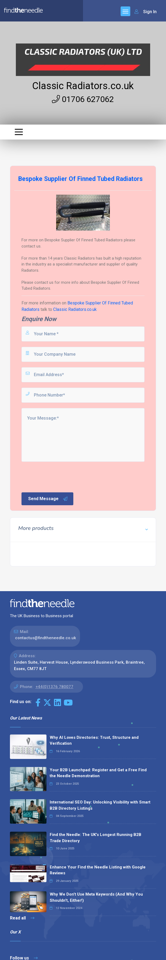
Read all (22, 918)
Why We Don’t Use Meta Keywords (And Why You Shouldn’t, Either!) (96, 897)
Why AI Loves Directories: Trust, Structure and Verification (94, 740)
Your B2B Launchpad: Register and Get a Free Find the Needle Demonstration (98, 773)
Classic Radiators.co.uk (83, 86)
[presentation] (61, 476)
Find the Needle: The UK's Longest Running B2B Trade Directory (95, 837)
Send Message (48, 498)
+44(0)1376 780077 (54, 686)
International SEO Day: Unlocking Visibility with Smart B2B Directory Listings (100, 805)
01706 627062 (83, 99)
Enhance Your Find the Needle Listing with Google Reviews (98, 870)
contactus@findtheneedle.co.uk (45, 637)
